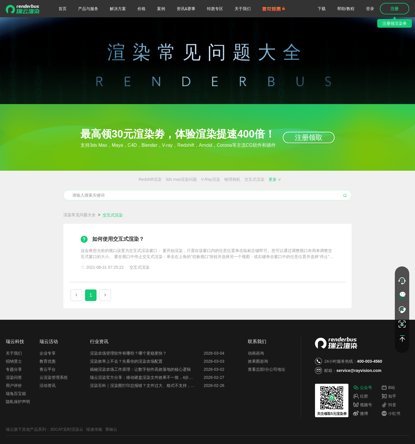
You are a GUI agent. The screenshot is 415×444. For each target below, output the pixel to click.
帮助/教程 (345, 8)
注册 (395, 8)
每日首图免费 (211, 200)
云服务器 (155, 200)
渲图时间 (260, 200)
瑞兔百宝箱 (16, 415)
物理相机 (165, 179)
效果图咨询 (258, 382)
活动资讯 (47, 407)
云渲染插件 (80, 200)
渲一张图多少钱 (181, 200)
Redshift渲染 (82, 179)
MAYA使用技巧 (296, 179)
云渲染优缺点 (131, 200)
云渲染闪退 (306, 190)
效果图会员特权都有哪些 (270, 190)
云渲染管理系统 (53, 398)
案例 (161, 8)
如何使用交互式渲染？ (118, 260)
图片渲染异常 (337, 200)
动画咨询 (256, 374)
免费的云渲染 (231, 190)
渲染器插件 (269, 179)
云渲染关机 (238, 200)
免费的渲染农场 (201, 190)
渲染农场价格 (87, 190)
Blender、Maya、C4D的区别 (157, 190)
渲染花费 (312, 200)
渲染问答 (14, 398)
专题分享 (14, 390)
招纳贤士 (14, 382)
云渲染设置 (105, 200)
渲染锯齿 (226, 179)
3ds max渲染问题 (114, 179)
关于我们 (243, 8)
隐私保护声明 (18, 423)
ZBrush (207, 179)
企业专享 (47, 374)
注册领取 (308, 137)
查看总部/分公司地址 (266, 390)
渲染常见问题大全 (79, 236)
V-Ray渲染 (143, 179)
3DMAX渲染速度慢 (331, 179)
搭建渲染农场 (332, 190)
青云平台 (47, 390)
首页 (63, 8)
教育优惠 (47, 382)
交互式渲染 (187, 179)
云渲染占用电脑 (286, 200)
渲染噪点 (246, 179)
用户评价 (14, 407)
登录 (370, 8)
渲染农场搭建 (115, 190)
